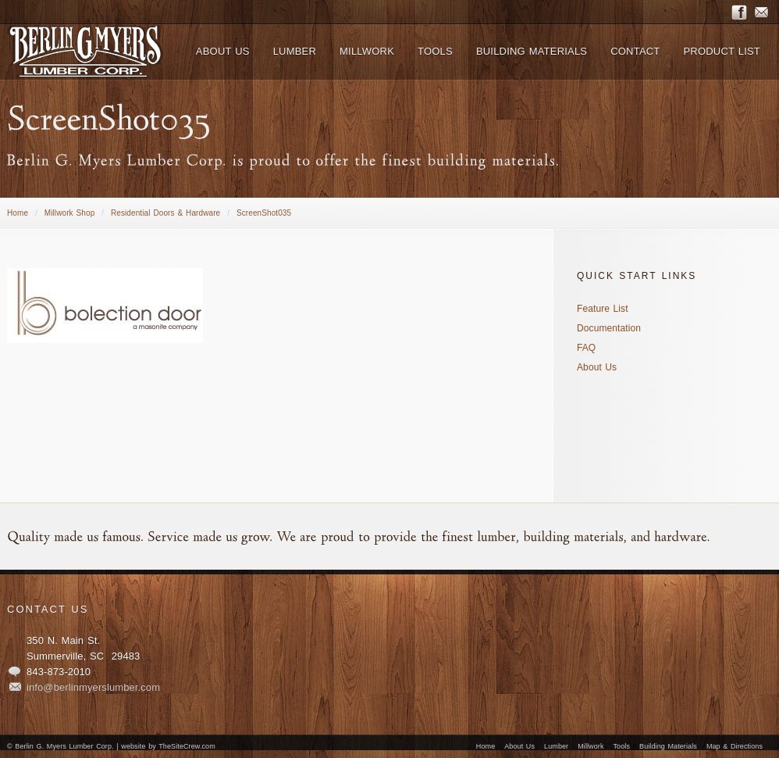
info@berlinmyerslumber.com (93, 687)
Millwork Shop (69, 213)
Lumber (556, 746)
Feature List (602, 308)
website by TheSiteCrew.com (168, 746)
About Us (597, 367)
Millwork (590, 746)
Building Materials (668, 746)
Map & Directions (734, 746)
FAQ (586, 347)
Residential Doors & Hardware (165, 213)
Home (17, 213)
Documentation (609, 328)
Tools (622, 746)
